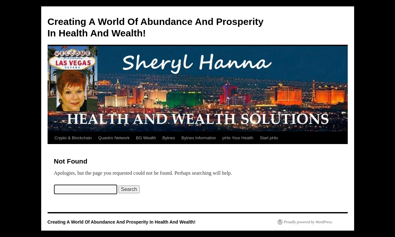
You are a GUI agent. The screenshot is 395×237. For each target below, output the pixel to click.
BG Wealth (146, 137)
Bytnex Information (198, 137)
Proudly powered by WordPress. (308, 222)
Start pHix (269, 137)
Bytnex (168, 137)
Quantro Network (114, 137)
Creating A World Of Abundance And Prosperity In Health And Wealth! (122, 222)
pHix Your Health (238, 137)
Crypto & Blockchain (73, 137)
